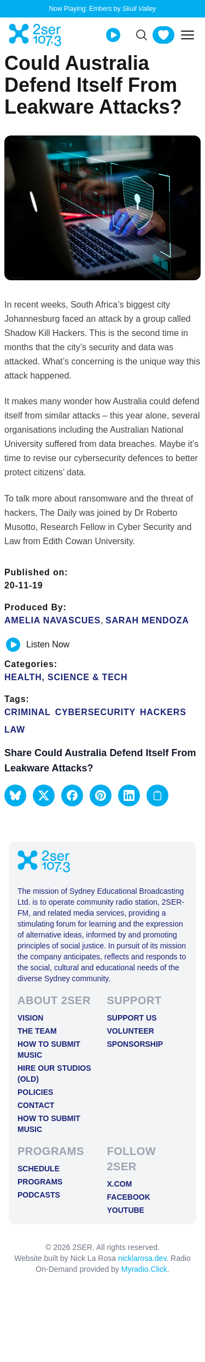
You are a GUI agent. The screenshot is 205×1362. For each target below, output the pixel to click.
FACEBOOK (128, 1197)
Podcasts (38, 1194)
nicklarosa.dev (142, 1258)
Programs (39, 1181)
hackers (163, 712)
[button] (15, 795)
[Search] (141, 35)
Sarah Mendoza (147, 620)
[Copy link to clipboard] (157, 795)
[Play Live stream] (113, 35)
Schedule (38, 1168)
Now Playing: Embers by (102, 9)
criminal (27, 712)
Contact (35, 1105)
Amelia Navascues (52, 620)
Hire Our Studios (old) (54, 1073)
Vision (30, 1017)
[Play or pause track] (13, 644)
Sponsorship (135, 1044)
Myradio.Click (144, 1269)
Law (14, 729)
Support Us (132, 1017)
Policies (35, 1092)
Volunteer (130, 1031)
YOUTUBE (125, 1210)
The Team (37, 1031)
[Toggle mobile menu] (187, 35)
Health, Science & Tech (65, 677)
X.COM (119, 1184)
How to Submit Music (48, 1049)
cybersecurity (95, 712)
